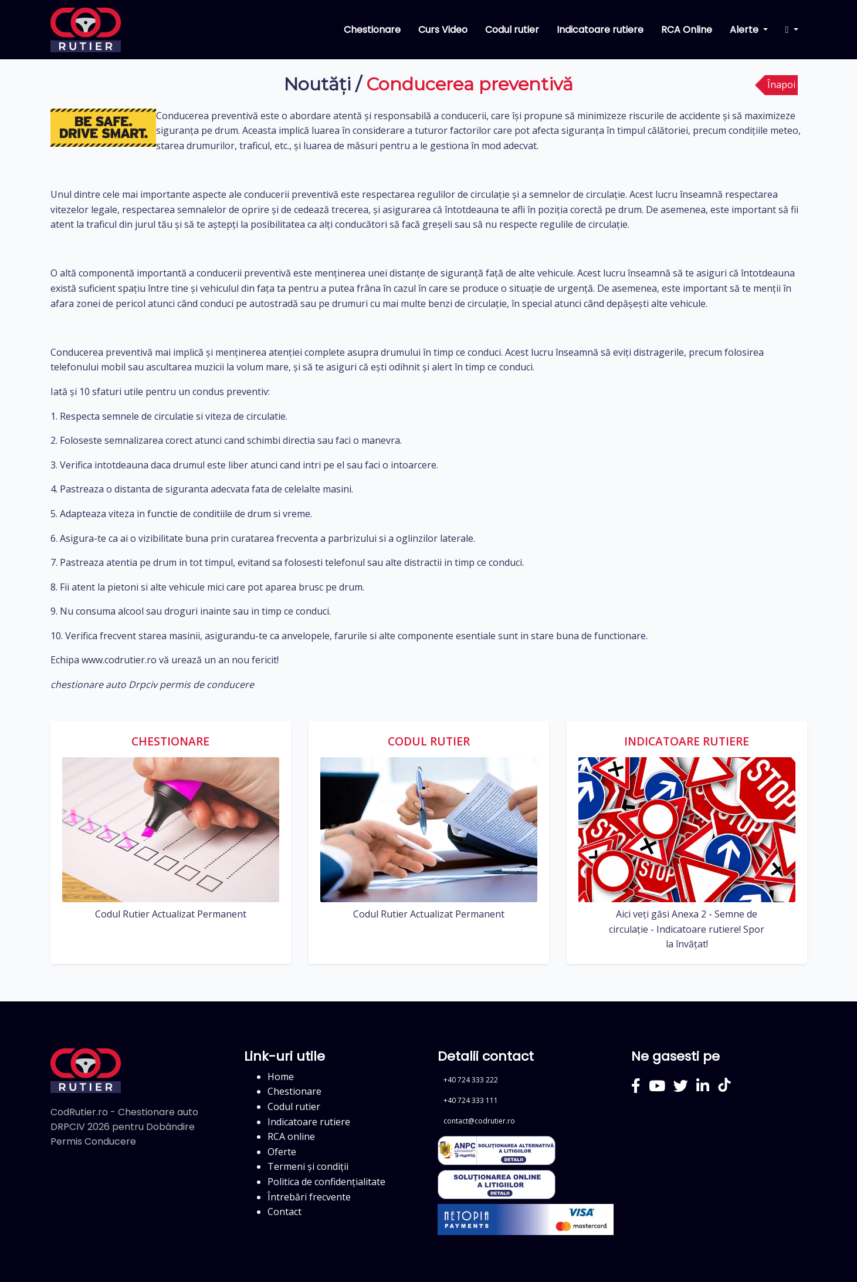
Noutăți (317, 84)
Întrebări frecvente (309, 1196)
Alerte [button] (745, 29)
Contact (284, 1211)
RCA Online (686, 29)
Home (280, 1076)
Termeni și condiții (307, 1166)
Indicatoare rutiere (600, 29)
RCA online (291, 1136)
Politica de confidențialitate (326, 1181)
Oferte (281, 1151)
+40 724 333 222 (470, 1080)
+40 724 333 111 (470, 1100)
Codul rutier (512, 29)
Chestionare (372, 29)
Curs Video (443, 29)
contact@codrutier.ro (479, 1121)
